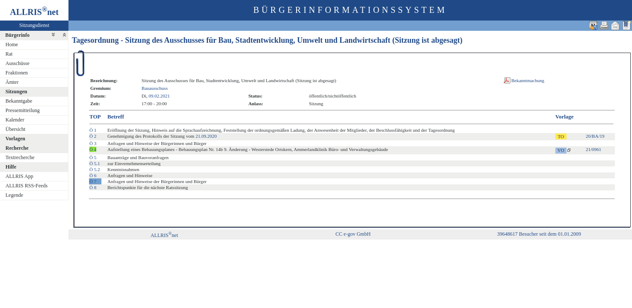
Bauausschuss (155, 88)
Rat (9, 54)
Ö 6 (92, 175)
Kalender (15, 120)
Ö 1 (92, 130)
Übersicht (16, 129)
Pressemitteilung (23, 110)
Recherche (17, 148)
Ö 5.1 (94, 163)
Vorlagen (15, 139)
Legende (14, 195)
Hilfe (11, 167)
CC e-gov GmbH (353, 234)
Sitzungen (16, 92)
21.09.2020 (206, 136)
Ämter (12, 82)
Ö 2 (92, 136)
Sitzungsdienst (34, 25)
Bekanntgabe (19, 101)
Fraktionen (17, 73)
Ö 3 (92, 143)
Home (12, 44)
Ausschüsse (18, 63)
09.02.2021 (159, 95)
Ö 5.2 (94, 169)
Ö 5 (92, 157)
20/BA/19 (595, 136)
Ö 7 (92, 181)
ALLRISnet (164, 235)
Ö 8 (92, 187)
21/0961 (593, 149)
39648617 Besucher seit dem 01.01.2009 (539, 234)
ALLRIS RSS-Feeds (26, 186)
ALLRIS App (19, 176)
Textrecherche (20, 157)
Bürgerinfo (17, 35)
